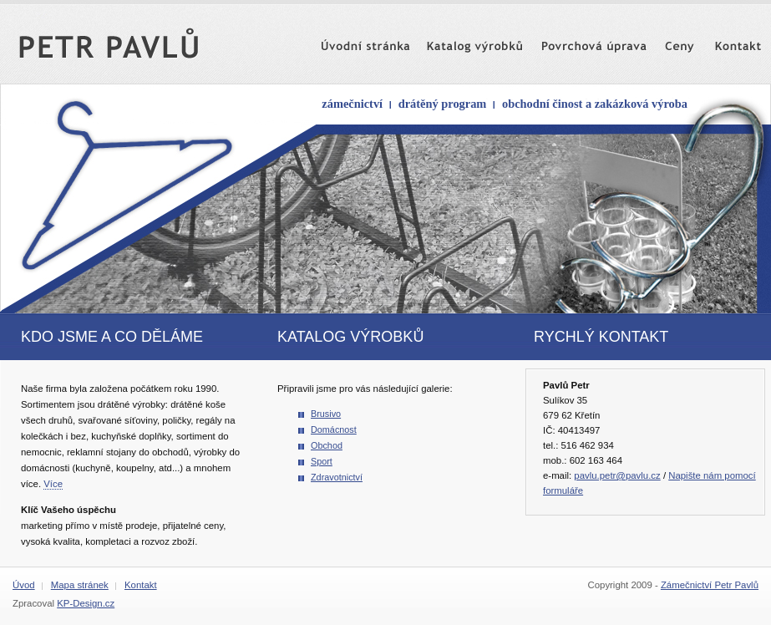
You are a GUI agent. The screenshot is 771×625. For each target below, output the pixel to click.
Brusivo (326, 414)
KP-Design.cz (85, 603)
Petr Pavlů (123, 39)
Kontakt (723, 39)
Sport (321, 461)
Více (53, 484)
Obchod (326, 445)
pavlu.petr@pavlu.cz (617, 475)
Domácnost (334, 429)
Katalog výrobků (453, 39)
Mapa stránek (80, 585)
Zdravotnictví (337, 477)
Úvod (24, 585)
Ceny (667, 39)
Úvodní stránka (348, 39)
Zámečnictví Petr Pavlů (709, 585)
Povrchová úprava (573, 39)
